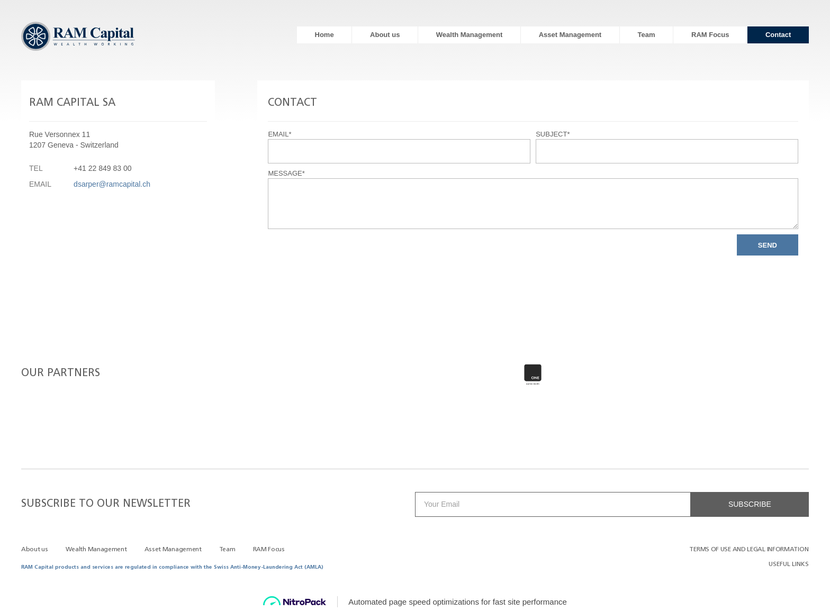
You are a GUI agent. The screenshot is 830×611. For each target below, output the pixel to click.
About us (385, 35)
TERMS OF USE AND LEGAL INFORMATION (748, 549)
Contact (778, 35)
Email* (279, 134)
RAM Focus (710, 35)
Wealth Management (469, 35)
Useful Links (789, 564)
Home (324, 35)
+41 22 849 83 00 (102, 168)
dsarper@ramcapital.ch (112, 184)
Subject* (553, 134)
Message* (286, 173)
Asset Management (570, 35)
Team (646, 35)
